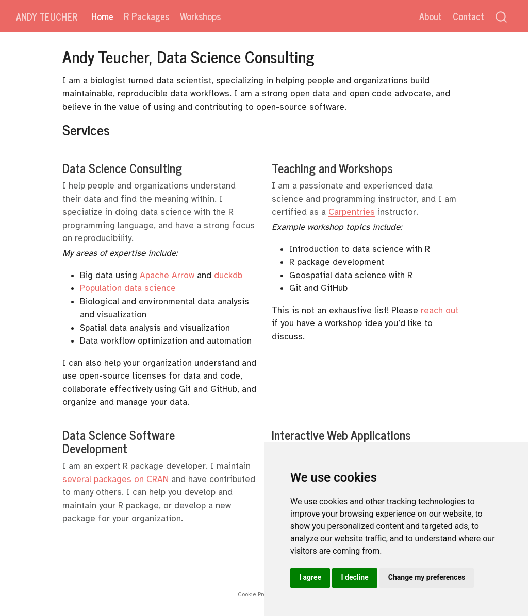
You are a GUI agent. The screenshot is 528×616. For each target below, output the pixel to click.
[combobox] (501, 16)
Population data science (128, 288)
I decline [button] (354, 577)
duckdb (228, 275)
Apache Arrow (167, 275)
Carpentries (351, 212)
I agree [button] (310, 577)
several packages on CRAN (115, 479)
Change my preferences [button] (426, 577)
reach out (439, 310)
